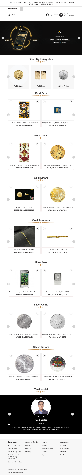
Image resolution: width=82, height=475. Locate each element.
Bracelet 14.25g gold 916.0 (58, 249)
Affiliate (44, 451)
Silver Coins (63, 86)
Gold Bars (41, 86)
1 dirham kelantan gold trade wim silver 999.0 (25, 376)
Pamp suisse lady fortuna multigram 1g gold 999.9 (60, 123)
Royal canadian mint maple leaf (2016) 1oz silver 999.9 (61, 334)
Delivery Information (15, 462)
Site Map (28, 451)
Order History (64, 448)
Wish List (63, 451)
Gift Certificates (47, 448)
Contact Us (29, 445)
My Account (63, 445)
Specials (45, 455)
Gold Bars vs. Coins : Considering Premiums (15, 457)
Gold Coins (18, 86)
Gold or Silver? (13, 448)
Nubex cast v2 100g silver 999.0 (57, 292)
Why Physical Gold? (15, 445)
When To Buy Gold (14, 451)
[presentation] (8, 76)
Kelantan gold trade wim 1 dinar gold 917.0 (58, 207)
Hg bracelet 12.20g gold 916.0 (24, 249)
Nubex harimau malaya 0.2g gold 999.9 (24, 123)
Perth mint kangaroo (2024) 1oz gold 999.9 (57, 165)
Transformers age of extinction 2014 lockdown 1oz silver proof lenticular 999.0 (36, 292)
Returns (28, 448)
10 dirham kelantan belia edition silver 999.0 (57, 376)
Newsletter (63, 455)
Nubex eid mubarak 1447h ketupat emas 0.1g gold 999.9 (28, 165)
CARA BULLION (22, 470)
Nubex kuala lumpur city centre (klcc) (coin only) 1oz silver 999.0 (31, 334)
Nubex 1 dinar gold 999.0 (24, 207)
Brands (44, 445)
